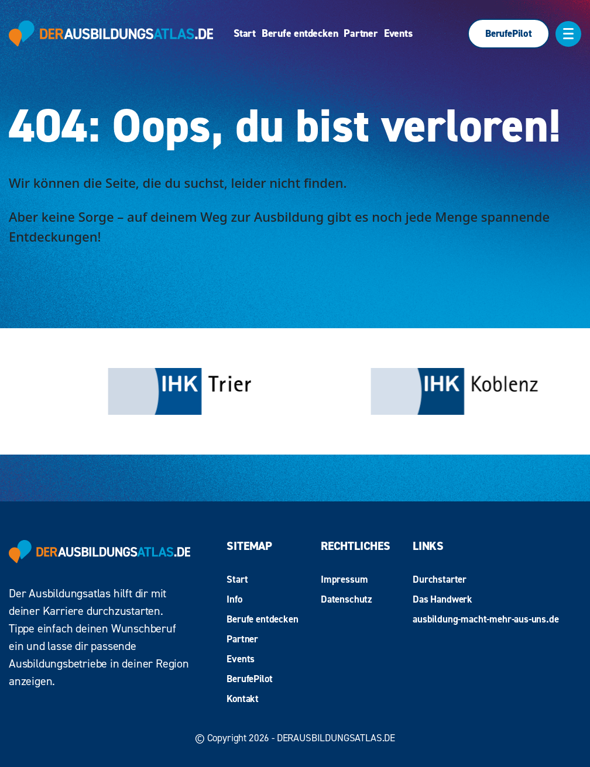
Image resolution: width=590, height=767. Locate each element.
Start (245, 33)
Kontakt (243, 698)
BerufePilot (508, 33)
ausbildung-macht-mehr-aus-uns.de (486, 619)
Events (398, 33)
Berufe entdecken (300, 33)
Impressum (344, 579)
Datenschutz (346, 599)
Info (234, 599)
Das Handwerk (442, 599)
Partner (361, 33)
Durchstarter (439, 579)
